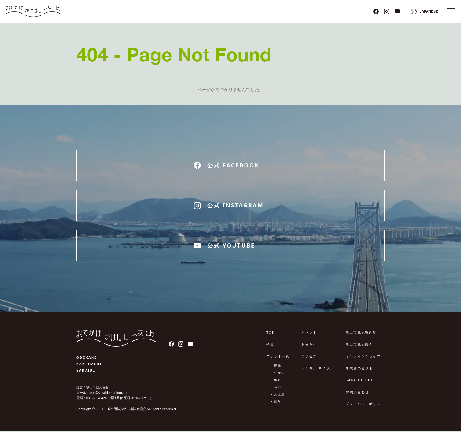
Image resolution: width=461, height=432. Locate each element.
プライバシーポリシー (365, 405)
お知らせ (309, 346)
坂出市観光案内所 (361, 334)
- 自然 (276, 403)
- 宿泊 (276, 388)
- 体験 (276, 381)
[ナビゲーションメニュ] (450, 12)
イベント (309, 334)
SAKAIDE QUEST (362, 381)
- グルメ (278, 374)
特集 (270, 346)
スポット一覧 (278, 358)
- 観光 (276, 367)
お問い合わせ (357, 393)
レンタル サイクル (317, 369)
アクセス (309, 358)
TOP (270, 334)
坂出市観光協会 (359, 346)
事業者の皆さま (359, 369)
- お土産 (278, 396)
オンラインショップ (363, 358)
